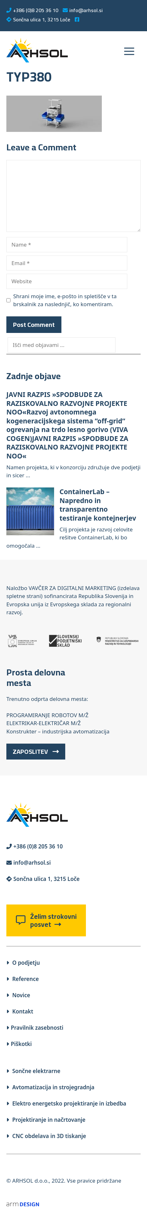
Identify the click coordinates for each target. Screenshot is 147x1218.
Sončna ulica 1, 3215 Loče (38, 19)
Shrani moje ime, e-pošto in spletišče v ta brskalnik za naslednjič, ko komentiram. (65, 300)
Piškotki (19, 1044)
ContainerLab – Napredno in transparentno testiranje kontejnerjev (98, 505)
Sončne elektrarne (33, 1071)
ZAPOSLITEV (36, 751)
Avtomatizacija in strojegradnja (50, 1087)
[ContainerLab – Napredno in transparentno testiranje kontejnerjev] (30, 512)
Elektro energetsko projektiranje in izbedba (66, 1103)
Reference (22, 979)
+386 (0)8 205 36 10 (32, 10)
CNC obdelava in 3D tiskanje (46, 1136)
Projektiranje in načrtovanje (46, 1119)
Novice (18, 995)
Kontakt (19, 1011)
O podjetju (23, 962)
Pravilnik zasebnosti (34, 1027)
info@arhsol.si (83, 10)
